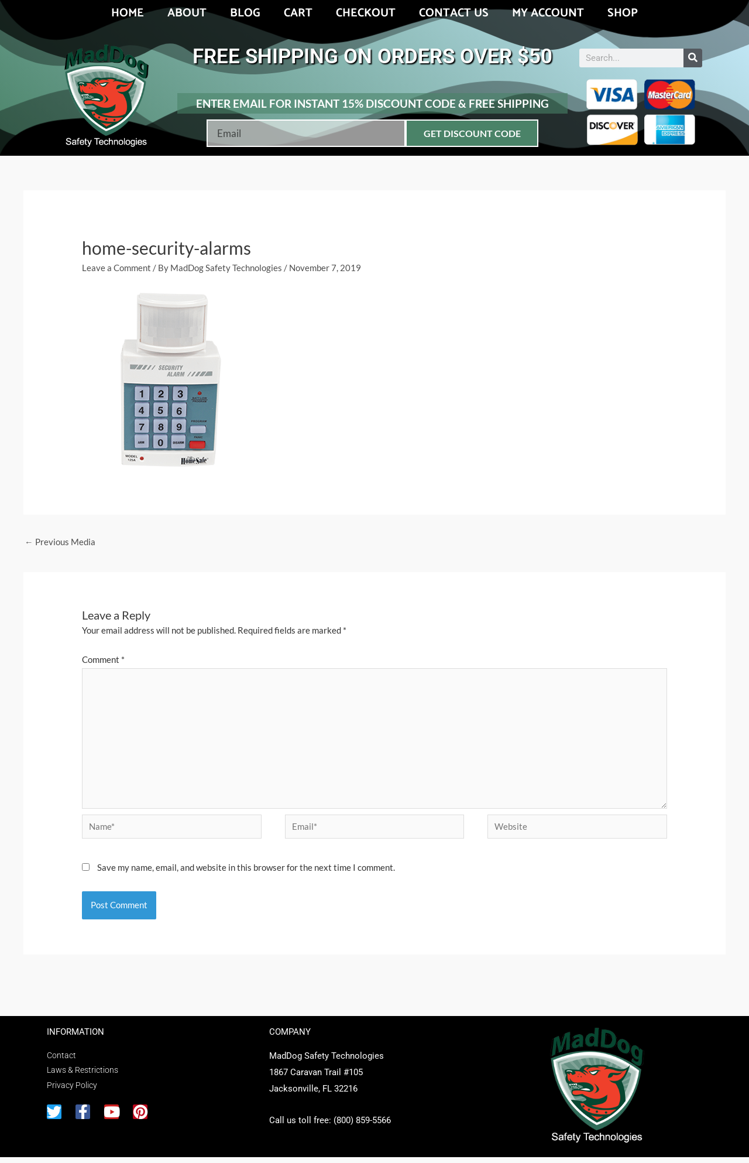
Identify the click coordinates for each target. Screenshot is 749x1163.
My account (548, 13)
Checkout (366, 13)
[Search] (692, 58)
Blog (245, 13)
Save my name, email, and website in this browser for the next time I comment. (246, 873)
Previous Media (60, 542)
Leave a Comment (116, 267)
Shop (622, 13)
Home (127, 13)
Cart (298, 13)
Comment (103, 660)
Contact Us (454, 13)
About (187, 13)
